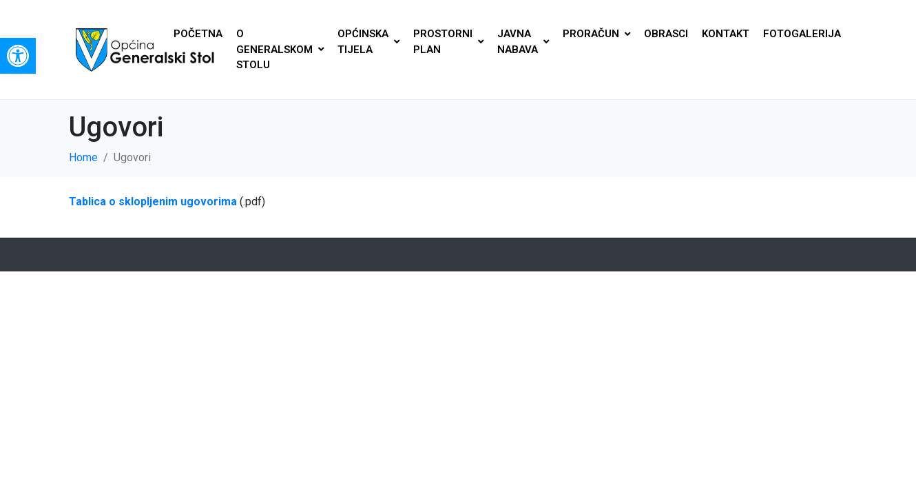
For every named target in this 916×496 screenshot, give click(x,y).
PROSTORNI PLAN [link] (448, 42)
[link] (18, 56)
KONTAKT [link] (725, 34)
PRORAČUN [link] (596, 34)
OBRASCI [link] (666, 34)
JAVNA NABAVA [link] (523, 42)
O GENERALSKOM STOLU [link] (280, 49)
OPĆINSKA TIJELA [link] (368, 42)
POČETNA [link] (198, 34)
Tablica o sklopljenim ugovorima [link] (153, 201)
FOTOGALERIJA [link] (802, 34)
